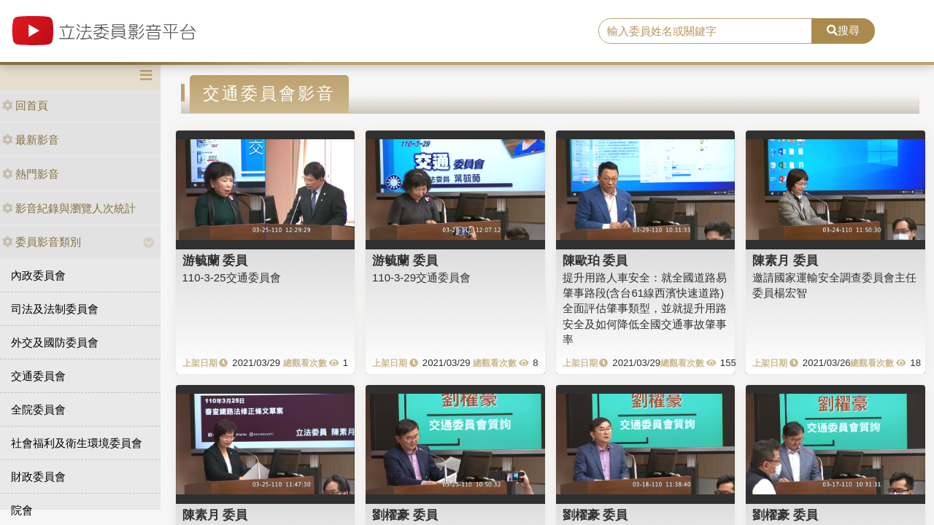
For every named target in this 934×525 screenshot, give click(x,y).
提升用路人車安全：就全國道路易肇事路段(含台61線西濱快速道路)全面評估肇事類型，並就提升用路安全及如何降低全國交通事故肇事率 (645, 308)
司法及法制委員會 (55, 309)
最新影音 (30, 139)
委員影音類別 (41, 242)
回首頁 (25, 105)
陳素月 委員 (785, 260)
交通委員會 (38, 376)
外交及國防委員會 (55, 342)
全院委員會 (38, 409)
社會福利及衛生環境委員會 (76, 443)
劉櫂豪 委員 (405, 514)
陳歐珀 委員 (595, 260)
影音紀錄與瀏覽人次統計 (69, 208)
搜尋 (843, 30)
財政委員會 (38, 476)
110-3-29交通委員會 (421, 277)
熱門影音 (30, 174)
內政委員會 (38, 275)
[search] (705, 31)
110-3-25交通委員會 (231, 277)
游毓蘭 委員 (215, 260)
